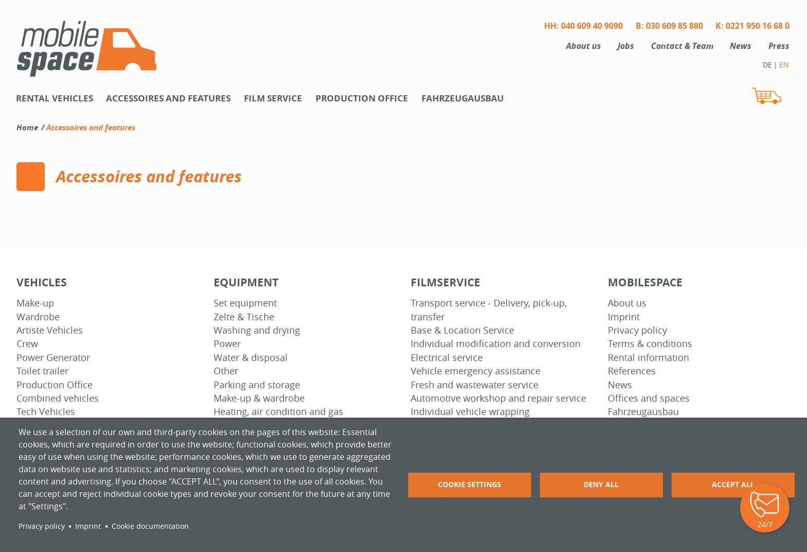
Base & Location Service (462, 330)
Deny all (601, 484)
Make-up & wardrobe (259, 398)
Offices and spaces (649, 398)
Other (226, 371)
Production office (361, 98)
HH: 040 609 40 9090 (583, 25)
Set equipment (245, 303)
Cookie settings (469, 484)
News (740, 45)
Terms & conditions (650, 344)
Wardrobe (38, 317)
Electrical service (447, 358)
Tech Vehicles (45, 412)
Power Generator (53, 358)
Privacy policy (637, 330)
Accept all (733, 484)
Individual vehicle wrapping (470, 412)
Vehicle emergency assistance (475, 371)
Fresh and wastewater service (474, 385)
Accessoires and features (168, 98)
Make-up (35, 303)
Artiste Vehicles (49, 330)
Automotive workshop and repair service (498, 398)
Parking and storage (257, 385)
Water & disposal (251, 358)
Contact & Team (682, 45)
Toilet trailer (42, 371)
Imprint (624, 317)
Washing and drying (257, 330)
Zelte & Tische (244, 317)
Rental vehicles (54, 98)
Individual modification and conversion (496, 344)
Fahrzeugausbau (463, 98)
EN (784, 65)
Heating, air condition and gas (278, 412)
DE (767, 65)
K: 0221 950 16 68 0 (752, 25)
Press (779, 45)
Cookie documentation (150, 526)
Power (227, 344)
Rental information (648, 358)
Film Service (273, 98)
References (632, 371)
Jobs (626, 45)
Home (27, 127)
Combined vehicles (57, 398)
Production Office (54, 385)
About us (583, 45)
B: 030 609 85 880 (669, 25)
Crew (27, 344)
